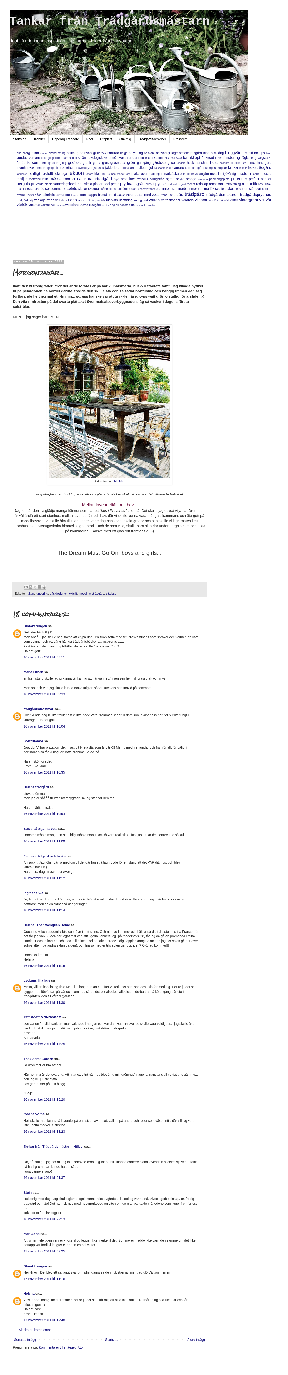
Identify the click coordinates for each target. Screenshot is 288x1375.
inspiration (65, 167)
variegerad (141, 200)
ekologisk (96, 158)
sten (245, 188)
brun (268, 153)
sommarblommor (184, 188)
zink (105, 204)
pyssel (161, 183)
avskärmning (57, 153)
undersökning (87, 200)
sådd (38, 195)
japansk (99, 168)
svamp (21, 195)
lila (96, 173)
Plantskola (84, 184)
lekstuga (61, 174)
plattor (98, 184)
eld (106, 158)
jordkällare (128, 168)
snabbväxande (147, 188)
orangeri (203, 179)
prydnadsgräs (132, 183)
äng (112, 205)
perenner (239, 178)
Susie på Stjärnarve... (40, 829)
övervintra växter (145, 205)
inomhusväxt (26, 168)
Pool (89, 139)
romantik (249, 183)
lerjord (89, 173)
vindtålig (214, 200)
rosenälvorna (34, 1114)
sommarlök (206, 188)
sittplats (70, 188)
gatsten (53, 163)
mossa (266, 174)
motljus (22, 179)
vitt (261, 200)
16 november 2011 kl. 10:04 (44, 726)
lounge (112, 173)
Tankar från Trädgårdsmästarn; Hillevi (53, 1146)
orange (191, 179)
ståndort (255, 188)
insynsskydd (84, 168)
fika (167, 158)
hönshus (202, 163)
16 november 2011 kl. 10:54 (44, 814)
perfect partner (260, 179)
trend (102, 194)
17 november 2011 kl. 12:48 (44, 1320)
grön (131, 162)
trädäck (52, 200)
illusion (235, 163)
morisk (256, 173)
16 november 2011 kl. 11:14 (44, 910)
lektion (76, 173)
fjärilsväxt (176, 158)
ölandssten (123, 205)
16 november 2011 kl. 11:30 (44, 1002)
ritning (237, 184)
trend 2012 (151, 195)
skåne (104, 188)
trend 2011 (134, 195)
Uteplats (106, 139)
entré (112, 158)
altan (35, 153)
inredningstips (46, 168)
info (244, 163)
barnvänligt (88, 153)
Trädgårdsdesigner (152, 139)
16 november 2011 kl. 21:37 (44, 1178)
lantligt (34, 173)
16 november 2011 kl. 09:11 (44, 657)
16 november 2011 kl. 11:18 (44, 966)
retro (229, 184)
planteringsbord (64, 184)
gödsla (181, 163)
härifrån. (119, 481)
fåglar (246, 158)
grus (105, 163)
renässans (216, 184)
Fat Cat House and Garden (145, 158)
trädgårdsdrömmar (38, 709)
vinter (234, 200)
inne (251, 162)
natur (81, 178)
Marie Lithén (33, 672)
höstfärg (224, 163)
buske (22, 157)
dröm (82, 157)
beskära (149, 153)
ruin (36, 188)
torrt (83, 195)
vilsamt (201, 200)
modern (244, 173)
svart (30, 195)
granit (87, 163)
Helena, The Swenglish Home (47, 925)
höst (214, 162)
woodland (72, 205)
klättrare (178, 168)
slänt (134, 188)
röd (42, 188)
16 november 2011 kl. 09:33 (44, 694)
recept (191, 184)
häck (190, 163)
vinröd (225, 200)
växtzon (60, 205)
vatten (154, 200)
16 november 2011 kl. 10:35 (44, 772)
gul (139, 163)
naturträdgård (100, 178)
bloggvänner (236, 153)
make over (139, 174)
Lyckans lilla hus (37, 980)
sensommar (54, 188)
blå (250, 153)
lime (103, 174)
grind (96, 163)
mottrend (35, 179)
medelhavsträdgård (196, 174)
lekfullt (47, 173)
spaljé (219, 188)
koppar (222, 168)
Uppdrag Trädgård (65, 139)
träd (179, 194)
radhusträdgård (177, 184)
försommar (36, 162)
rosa (267, 183)
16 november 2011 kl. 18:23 (44, 1131)
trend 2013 (168, 195)
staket (229, 188)
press (115, 184)
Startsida (19, 139)
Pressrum (180, 139)
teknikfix (49, 195)
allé (19, 153)
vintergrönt (248, 200)
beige (124, 153)
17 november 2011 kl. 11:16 (44, 1279)
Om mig (125, 139)
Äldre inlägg (196, 1340)
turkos (63, 200)
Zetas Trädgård (90, 205)
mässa (55, 178)
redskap (202, 184)
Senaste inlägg (25, 1340)
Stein (28, 1192)
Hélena (29, 1293)
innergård (264, 163)
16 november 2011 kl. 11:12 (44, 878)
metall (214, 174)
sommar (163, 188)
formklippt (191, 157)
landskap (22, 173)
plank (48, 184)
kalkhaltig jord (162, 168)
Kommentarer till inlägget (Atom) (63, 1347)
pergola (23, 183)
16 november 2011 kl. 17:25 (44, 1044)
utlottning (126, 200)
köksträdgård (259, 167)
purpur (150, 184)
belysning (136, 153)
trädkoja (40, 200)
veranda (188, 200)
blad (206, 153)
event (122, 158)
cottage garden (51, 158)
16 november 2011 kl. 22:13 (44, 1219)
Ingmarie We (33, 893)
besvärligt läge (167, 153)
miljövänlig (228, 174)
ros (260, 184)
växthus (34, 205)
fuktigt (218, 158)
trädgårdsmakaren (222, 194)
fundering (231, 157)
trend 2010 (117, 195)
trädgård (194, 194)
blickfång (217, 153)
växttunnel (48, 205)
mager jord (123, 173)
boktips (259, 153)
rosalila (21, 188)
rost (30, 188)
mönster (69, 179)
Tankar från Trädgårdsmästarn (109, 21)
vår (268, 200)
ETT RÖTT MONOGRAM (42, 1017)
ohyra (180, 179)
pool (107, 184)
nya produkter (124, 179)
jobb (109, 167)
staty (238, 188)
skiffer (82, 188)
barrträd (113, 153)
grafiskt (74, 162)
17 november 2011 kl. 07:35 (44, 1251)
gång (147, 163)
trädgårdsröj (25, 200)
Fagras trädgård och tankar (45, 856)
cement (34, 158)
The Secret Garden (38, 1059)
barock (101, 153)
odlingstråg (157, 179)
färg (253, 158)
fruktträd (208, 158)
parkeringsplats (219, 179)
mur (45, 179)
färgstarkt (264, 158)
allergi (26, 153)
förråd (21, 163)
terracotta (63, 195)
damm (67, 158)
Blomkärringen (35, 626)
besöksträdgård (190, 153)
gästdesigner (164, 162)
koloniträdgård (194, 168)
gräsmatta (117, 163)
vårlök (22, 204)
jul (151, 168)
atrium (44, 153)
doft (74, 158)
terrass (75, 195)
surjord (267, 188)
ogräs (170, 179)
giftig (63, 163)
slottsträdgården (119, 188)
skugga (93, 188)
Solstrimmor (33, 741)
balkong (72, 153)
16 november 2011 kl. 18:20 (44, 1099)
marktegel (155, 174)
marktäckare (172, 174)
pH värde (37, 184)
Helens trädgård (36, 787)
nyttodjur (142, 179)
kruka (233, 167)
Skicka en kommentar (35, 1330)
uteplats (112, 200)
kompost (211, 168)
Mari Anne (32, 1234)
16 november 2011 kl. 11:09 (44, 841)
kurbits (243, 168)
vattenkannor (170, 200)
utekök (101, 200)
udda (72, 200)
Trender (39, 139)
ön (133, 205)
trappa (92, 195)
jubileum (142, 168)
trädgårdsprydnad (255, 194)
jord (116, 168)
